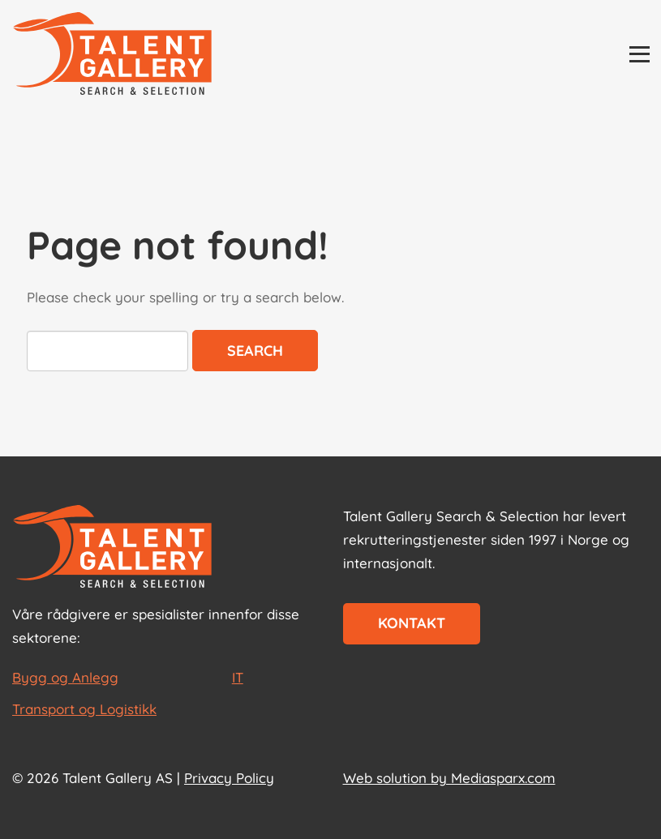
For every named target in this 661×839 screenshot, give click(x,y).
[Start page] (112, 548)
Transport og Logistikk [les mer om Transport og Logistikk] (84, 708)
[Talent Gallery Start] (112, 55)
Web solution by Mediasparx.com (449, 777)
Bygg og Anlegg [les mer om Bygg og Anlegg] (65, 677)
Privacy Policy (229, 777)
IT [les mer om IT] (237, 677)
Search (255, 350)
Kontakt (411, 623)
